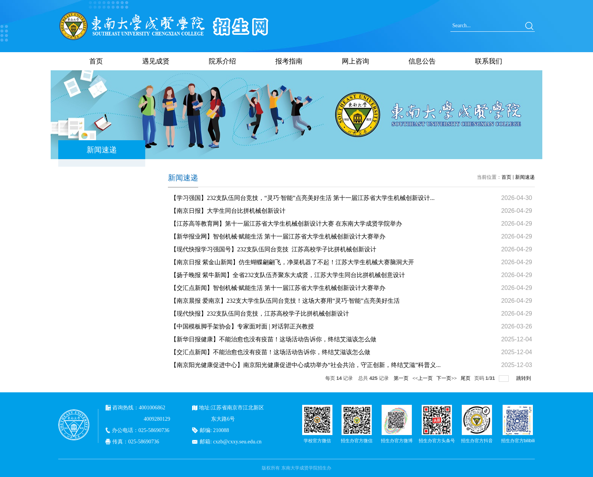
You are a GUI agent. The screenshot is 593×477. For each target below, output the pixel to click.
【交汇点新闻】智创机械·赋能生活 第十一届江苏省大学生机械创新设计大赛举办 (278, 288)
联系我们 (488, 61)
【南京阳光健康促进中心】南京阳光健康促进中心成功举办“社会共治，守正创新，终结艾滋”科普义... (306, 365)
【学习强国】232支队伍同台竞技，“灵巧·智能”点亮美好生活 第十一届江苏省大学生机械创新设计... (303, 198)
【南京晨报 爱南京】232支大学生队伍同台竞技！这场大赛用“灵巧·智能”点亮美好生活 (285, 300)
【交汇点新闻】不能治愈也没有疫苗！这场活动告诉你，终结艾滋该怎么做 (270, 352)
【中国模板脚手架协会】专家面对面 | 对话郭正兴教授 (242, 326)
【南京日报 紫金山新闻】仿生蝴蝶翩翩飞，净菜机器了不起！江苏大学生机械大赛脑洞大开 (292, 262)
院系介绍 (222, 61)
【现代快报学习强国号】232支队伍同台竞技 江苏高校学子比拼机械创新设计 (273, 249)
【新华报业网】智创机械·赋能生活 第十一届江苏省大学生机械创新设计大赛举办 (278, 236)
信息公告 (422, 61)
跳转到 (524, 378)
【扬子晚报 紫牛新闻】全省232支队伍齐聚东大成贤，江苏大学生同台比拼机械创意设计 (288, 275)
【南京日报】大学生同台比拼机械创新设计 (228, 211)
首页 (96, 61)
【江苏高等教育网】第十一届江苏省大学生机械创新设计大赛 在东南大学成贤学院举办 (286, 223)
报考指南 (289, 61)
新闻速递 (525, 177)
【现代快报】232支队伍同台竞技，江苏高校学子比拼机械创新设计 (260, 313)
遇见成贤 (155, 61)
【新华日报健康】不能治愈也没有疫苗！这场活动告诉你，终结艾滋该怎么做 (273, 339)
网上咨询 (355, 61)
